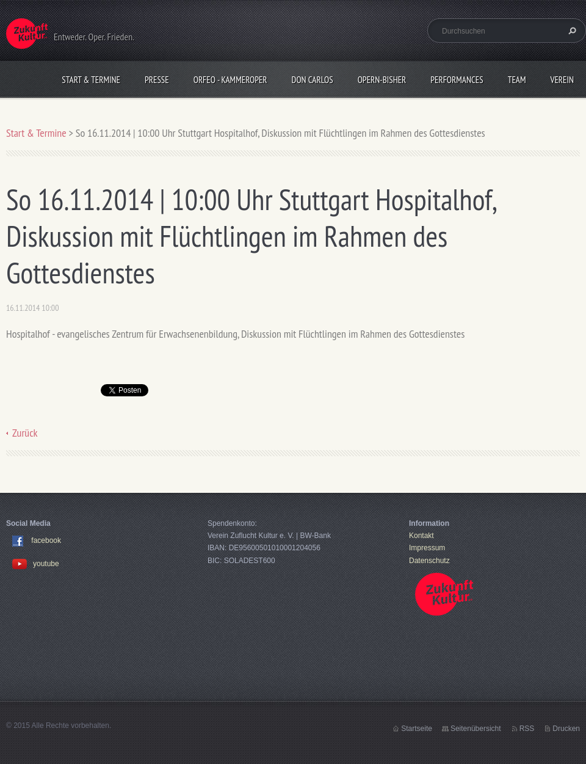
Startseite (416, 728)
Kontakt (421, 535)
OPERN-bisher (382, 79)
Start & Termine (91, 79)
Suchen (571, 30)
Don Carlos (312, 79)
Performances (456, 79)
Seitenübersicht (475, 728)
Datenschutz (429, 560)
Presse (157, 79)
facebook (46, 540)
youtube (35, 563)
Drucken (566, 728)
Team (517, 79)
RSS (527, 728)
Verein (562, 79)
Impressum (427, 548)
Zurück (25, 433)
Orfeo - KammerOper (230, 79)
